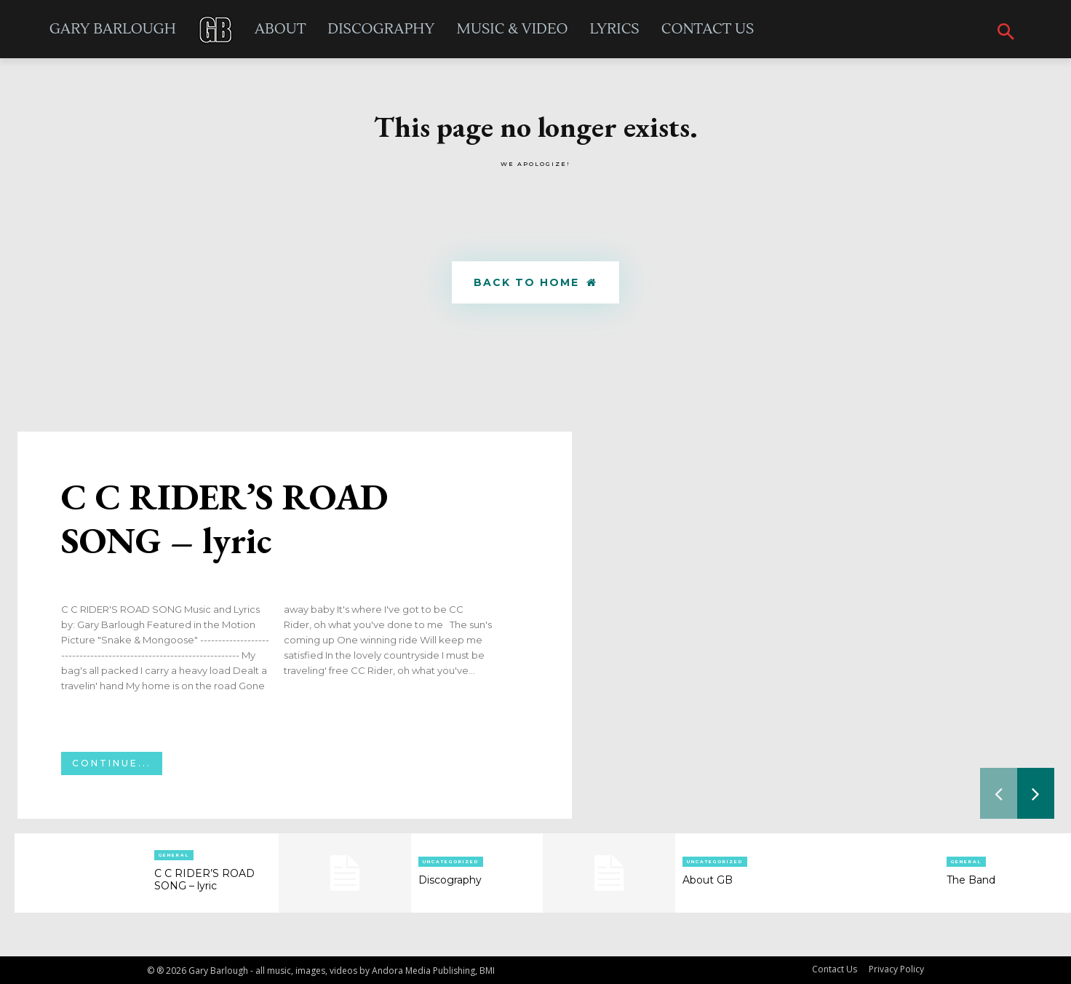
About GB (707, 879)
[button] (1006, 33)
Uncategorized (451, 862)
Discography (450, 879)
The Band (971, 879)
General (174, 855)
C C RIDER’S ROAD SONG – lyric (224, 518)
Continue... (111, 763)
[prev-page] (998, 793)
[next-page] (1035, 793)
